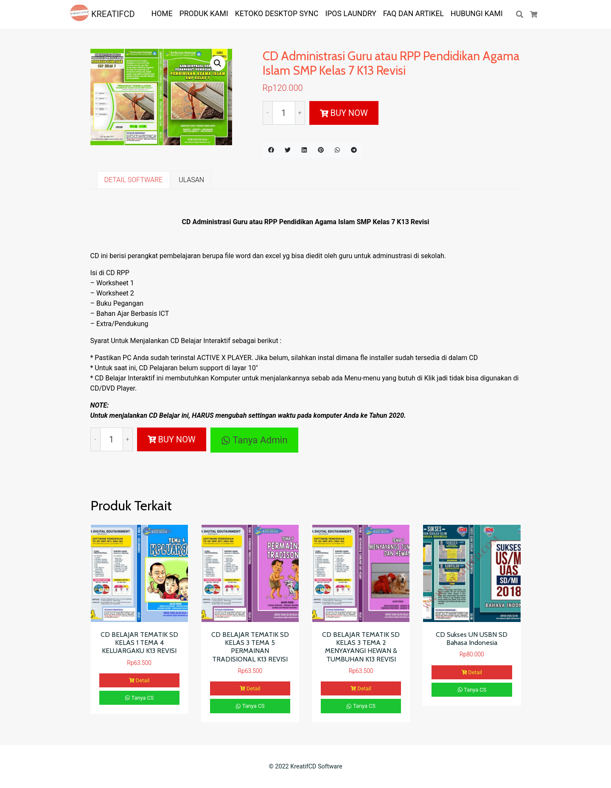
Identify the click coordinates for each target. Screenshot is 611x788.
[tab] (133, 180)
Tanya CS (139, 698)
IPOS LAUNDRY (350, 13)
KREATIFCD (102, 14)
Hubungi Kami (477, 13)
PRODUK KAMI (203, 13)
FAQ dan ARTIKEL (413, 13)
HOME (162, 13)
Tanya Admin (254, 439)
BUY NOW (344, 113)
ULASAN (191, 180)
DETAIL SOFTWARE (133, 180)
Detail (139, 680)
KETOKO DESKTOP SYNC (277, 13)
